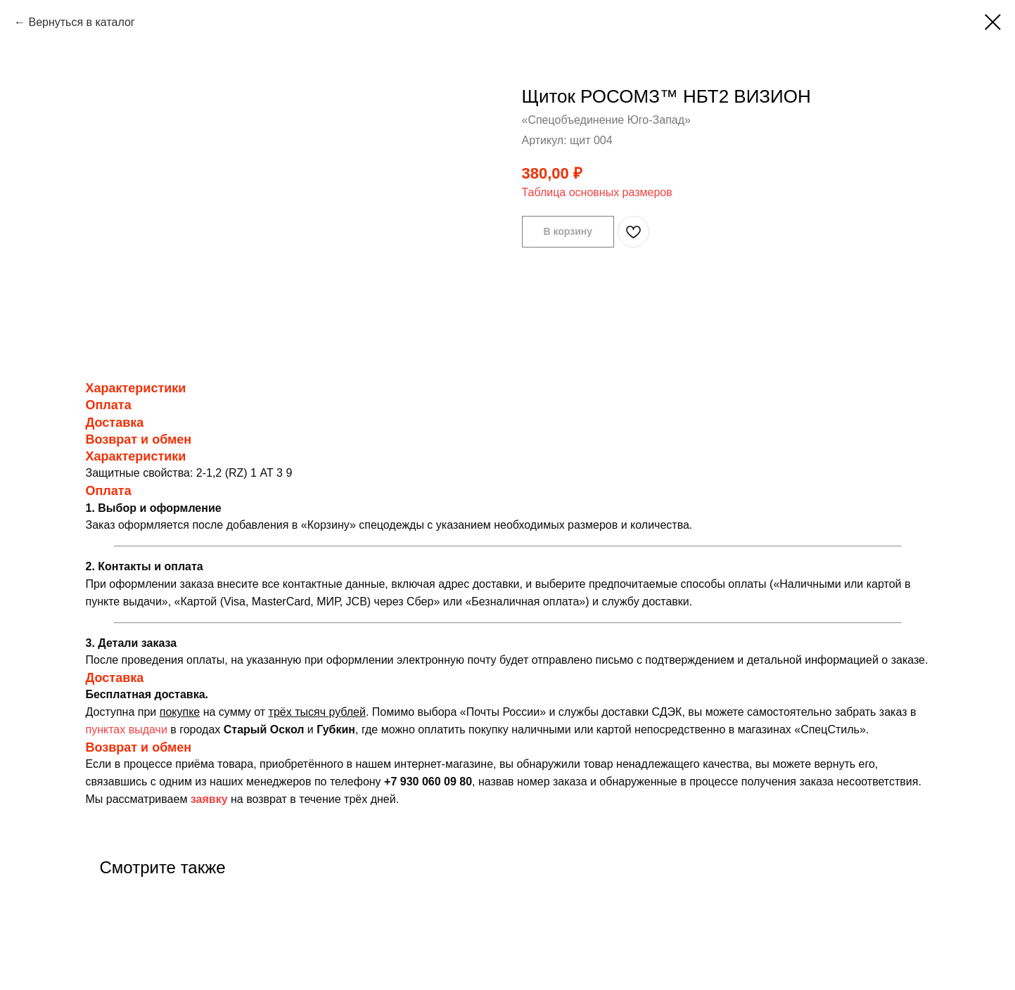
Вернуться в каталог (81, 22)
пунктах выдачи (126, 729)
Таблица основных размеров (597, 192)
